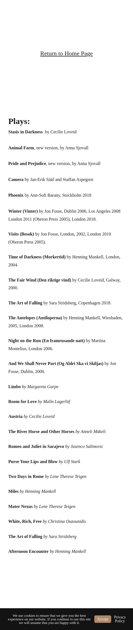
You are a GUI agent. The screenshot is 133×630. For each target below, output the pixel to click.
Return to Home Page (66, 53)
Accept (102, 619)
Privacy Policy (120, 619)
